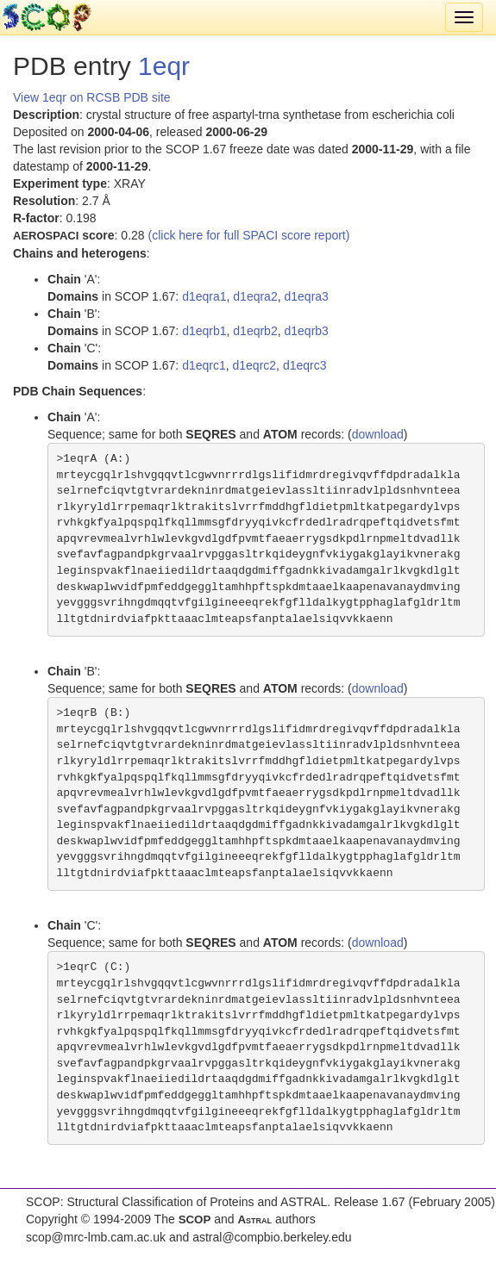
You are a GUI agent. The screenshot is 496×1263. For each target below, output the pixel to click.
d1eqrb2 (255, 331)
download (378, 434)
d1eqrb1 (204, 331)
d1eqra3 (306, 296)
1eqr (164, 66)
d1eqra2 (255, 296)
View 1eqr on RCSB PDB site (92, 97)
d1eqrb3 (306, 331)
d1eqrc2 (255, 365)
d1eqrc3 (305, 365)
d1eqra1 (204, 296)
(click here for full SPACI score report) (249, 235)
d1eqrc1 (204, 365)
